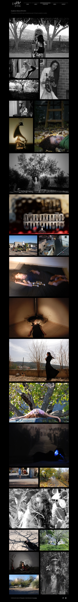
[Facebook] (63, 598)
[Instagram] (66, 598)
